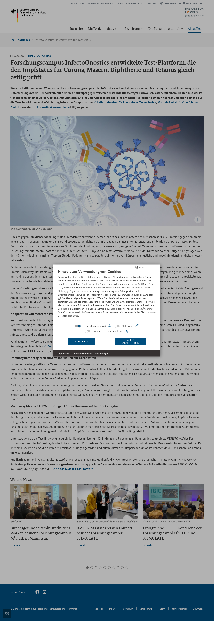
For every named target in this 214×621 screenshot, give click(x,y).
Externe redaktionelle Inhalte (107, 331)
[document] (107, 295)
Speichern (81, 341)
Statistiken (127, 325)
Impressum (63, 353)
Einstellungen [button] (101, 353)
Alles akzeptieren (130, 341)
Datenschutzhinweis (82, 353)
